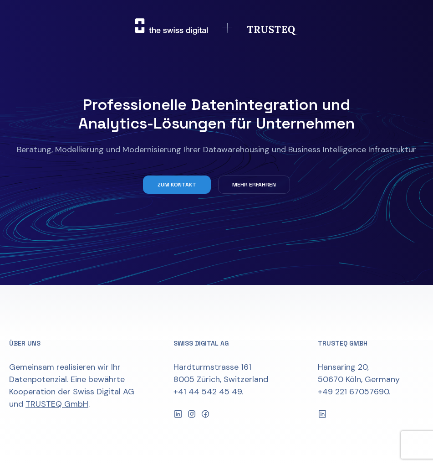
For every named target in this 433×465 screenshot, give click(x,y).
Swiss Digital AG (103, 391)
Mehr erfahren (254, 184)
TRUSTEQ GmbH (56, 403)
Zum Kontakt (177, 184)
